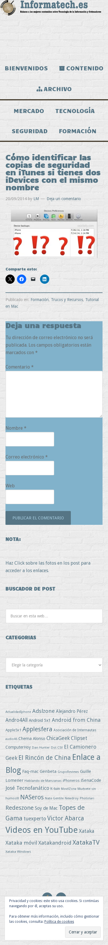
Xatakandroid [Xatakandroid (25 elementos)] (54, 843)
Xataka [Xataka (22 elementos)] (86, 831)
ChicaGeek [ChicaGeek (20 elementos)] (58, 738)
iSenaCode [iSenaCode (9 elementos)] (91, 780)
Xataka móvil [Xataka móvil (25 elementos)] (21, 843)
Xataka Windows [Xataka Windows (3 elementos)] (18, 852)
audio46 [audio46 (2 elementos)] (11, 739)
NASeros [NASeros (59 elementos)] (32, 797)
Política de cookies (59, 922)
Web (10, 486)
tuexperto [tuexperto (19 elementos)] (35, 819)
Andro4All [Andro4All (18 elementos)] (16, 720)
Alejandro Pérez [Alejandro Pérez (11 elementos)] (72, 711)
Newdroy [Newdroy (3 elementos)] (72, 798)
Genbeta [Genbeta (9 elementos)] (48, 771)
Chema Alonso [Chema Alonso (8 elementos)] (31, 738)
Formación (40, 299)
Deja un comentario (64, 198)
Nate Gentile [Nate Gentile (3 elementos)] (54, 798)
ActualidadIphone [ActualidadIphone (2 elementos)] (18, 712)
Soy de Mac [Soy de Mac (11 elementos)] (46, 808)
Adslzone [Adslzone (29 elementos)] (43, 711)
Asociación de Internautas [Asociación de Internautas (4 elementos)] (75, 730)
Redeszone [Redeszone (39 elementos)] (19, 807)
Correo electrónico (26, 457)
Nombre (15, 428)
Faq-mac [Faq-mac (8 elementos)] (30, 771)
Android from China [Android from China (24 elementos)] (76, 720)
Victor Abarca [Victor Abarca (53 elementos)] (65, 818)
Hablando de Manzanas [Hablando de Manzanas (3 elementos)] (43, 781)
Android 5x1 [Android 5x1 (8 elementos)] (40, 720)
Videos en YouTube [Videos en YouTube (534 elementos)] (41, 830)
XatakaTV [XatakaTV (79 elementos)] (86, 842)
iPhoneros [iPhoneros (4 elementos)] (71, 780)
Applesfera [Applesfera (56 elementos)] (37, 729)
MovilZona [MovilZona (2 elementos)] (68, 789)
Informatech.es (54, 29)
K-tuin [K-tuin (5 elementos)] (55, 788)
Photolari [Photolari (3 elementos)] (87, 798)
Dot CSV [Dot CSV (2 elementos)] (57, 747)
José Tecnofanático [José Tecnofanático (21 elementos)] (27, 788)
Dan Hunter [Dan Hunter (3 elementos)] (41, 747)
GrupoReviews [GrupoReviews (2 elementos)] (68, 772)
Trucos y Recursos (67, 299)
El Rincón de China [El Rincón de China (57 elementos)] (44, 757)
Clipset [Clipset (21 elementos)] (79, 738)
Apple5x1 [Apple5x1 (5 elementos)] (13, 730)
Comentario (19, 367)
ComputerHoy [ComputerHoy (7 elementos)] (18, 747)
